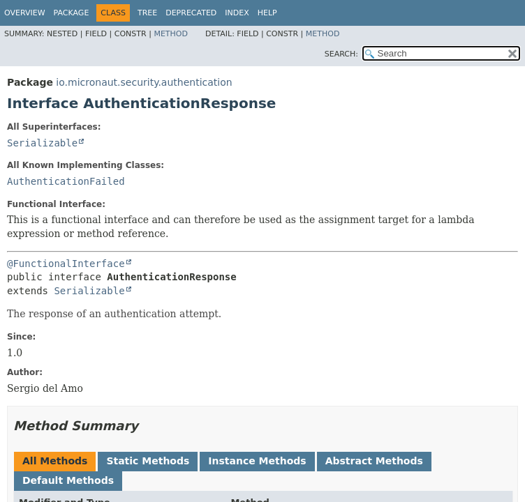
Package (71, 12)
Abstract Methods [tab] (374, 460)
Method (171, 33)
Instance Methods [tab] (257, 460)
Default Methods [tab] (68, 480)
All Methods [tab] (54, 460)
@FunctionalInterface (66, 263)
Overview (24, 12)
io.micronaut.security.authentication (144, 82)
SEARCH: (341, 54)
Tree (147, 12)
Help (267, 12)
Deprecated (190, 12)
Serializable (42, 143)
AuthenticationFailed (66, 181)
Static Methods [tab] (147, 460)
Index (237, 12)
